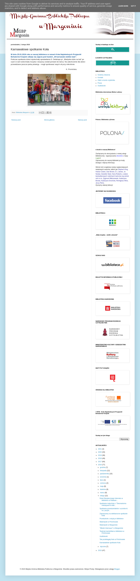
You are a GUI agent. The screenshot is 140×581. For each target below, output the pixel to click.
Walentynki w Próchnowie (109, 522)
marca (102, 493)
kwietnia (103, 489)
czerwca (103, 483)
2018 (100, 458)
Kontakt (100, 77)
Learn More (123, 6)
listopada (103, 471)
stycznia (103, 546)
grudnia (103, 467)
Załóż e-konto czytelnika (106, 80)
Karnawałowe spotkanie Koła (110, 543)
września (103, 477)
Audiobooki (102, 86)
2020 (100, 452)
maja (102, 486)
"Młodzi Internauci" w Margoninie (111, 528)
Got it (133, 6)
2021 (100, 449)
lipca (102, 480)
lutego (102, 496)
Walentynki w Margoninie (109, 525)
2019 (100, 455)
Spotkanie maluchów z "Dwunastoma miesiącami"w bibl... (113, 504)
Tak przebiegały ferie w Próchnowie (112, 539)
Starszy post (82, 120)
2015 (100, 550)
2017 (100, 462)
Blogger (117, 569)
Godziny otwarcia (104, 75)
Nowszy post (16, 120)
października (105, 474)
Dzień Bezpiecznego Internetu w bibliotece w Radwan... (111, 499)
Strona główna (49, 120)
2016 (100, 465)
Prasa (100, 83)
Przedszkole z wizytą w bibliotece (111, 519)
